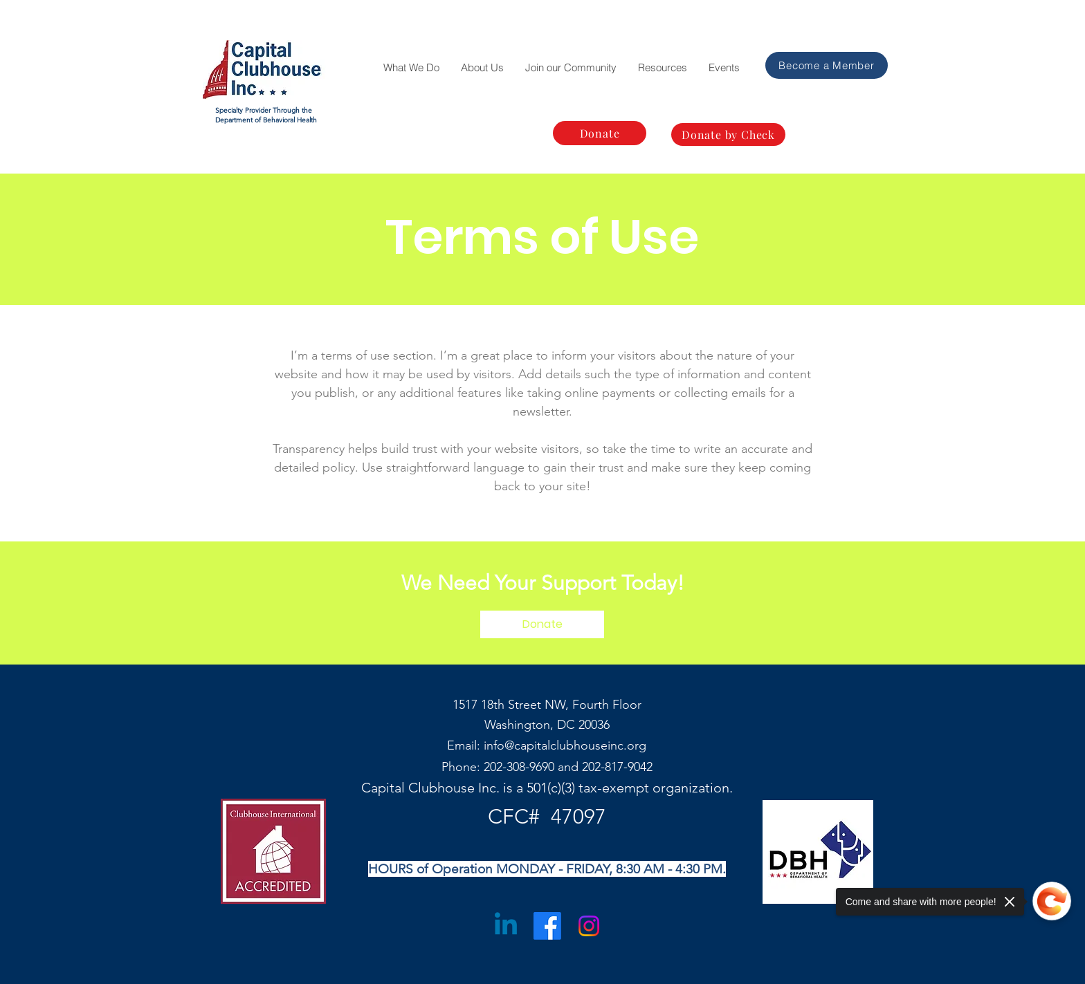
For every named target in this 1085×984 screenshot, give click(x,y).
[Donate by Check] (728, 134)
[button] (411, 68)
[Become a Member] (826, 65)
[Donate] (599, 133)
